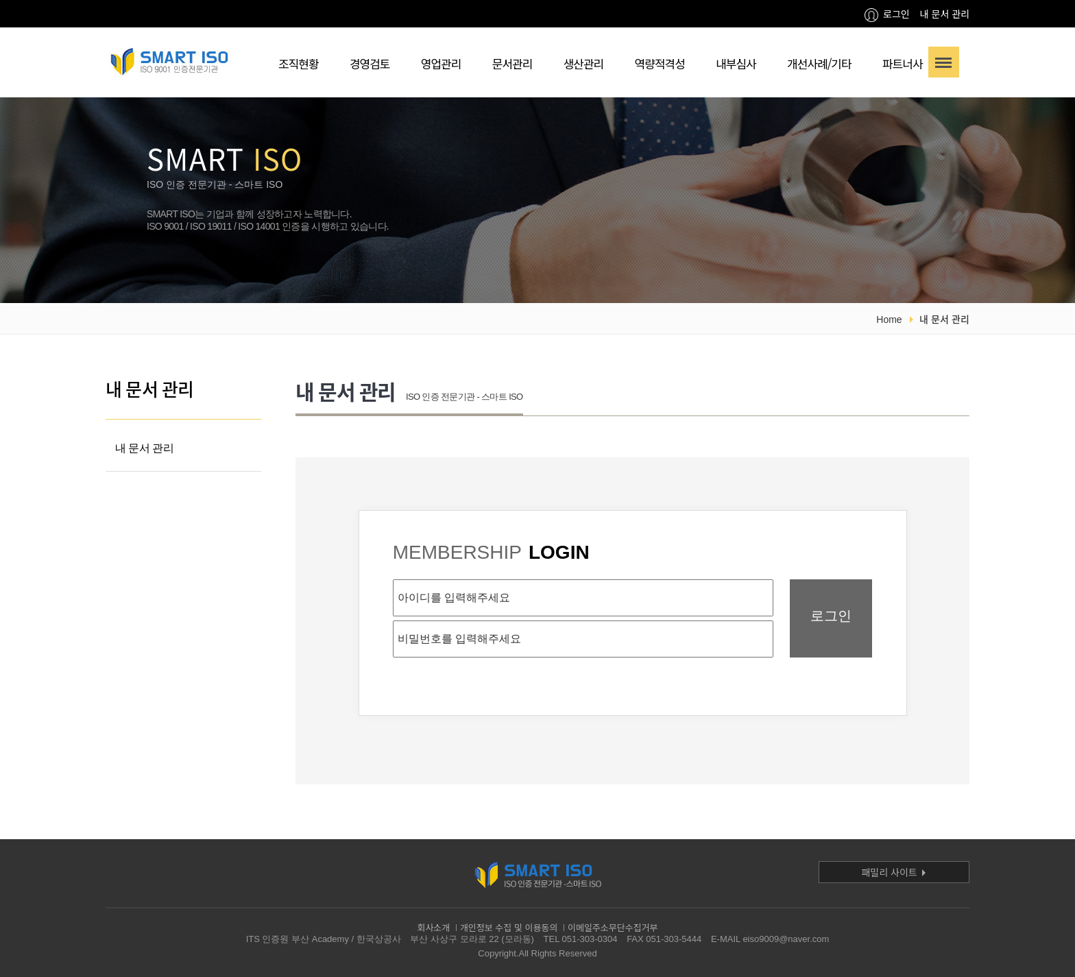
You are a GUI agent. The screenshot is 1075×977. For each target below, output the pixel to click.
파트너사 (902, 63)
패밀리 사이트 (893, 872)
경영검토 (370, 63)
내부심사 (736, 63)
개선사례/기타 (819, 63)
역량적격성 (660, 63)
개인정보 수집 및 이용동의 (508, 927)
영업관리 (441, 63)
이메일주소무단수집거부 (613, 927)
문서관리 (512, 63)
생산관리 (584, 63)
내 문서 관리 (944, 14)
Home (889, 319)
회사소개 (433, 927)
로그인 (887, 14)
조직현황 (298, 63)
